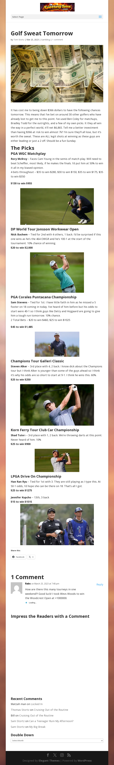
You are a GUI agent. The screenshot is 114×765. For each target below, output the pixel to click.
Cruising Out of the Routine (51, 709)
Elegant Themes (49, 760)
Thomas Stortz (20, 709)
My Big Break (37, 726)
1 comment (57, 39)
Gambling (45, 39)
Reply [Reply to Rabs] (99, 584)
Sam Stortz (18, 721)
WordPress (85, 760)
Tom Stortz (19, 39)
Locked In (37, 704)
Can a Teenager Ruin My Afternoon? (51, 721)
